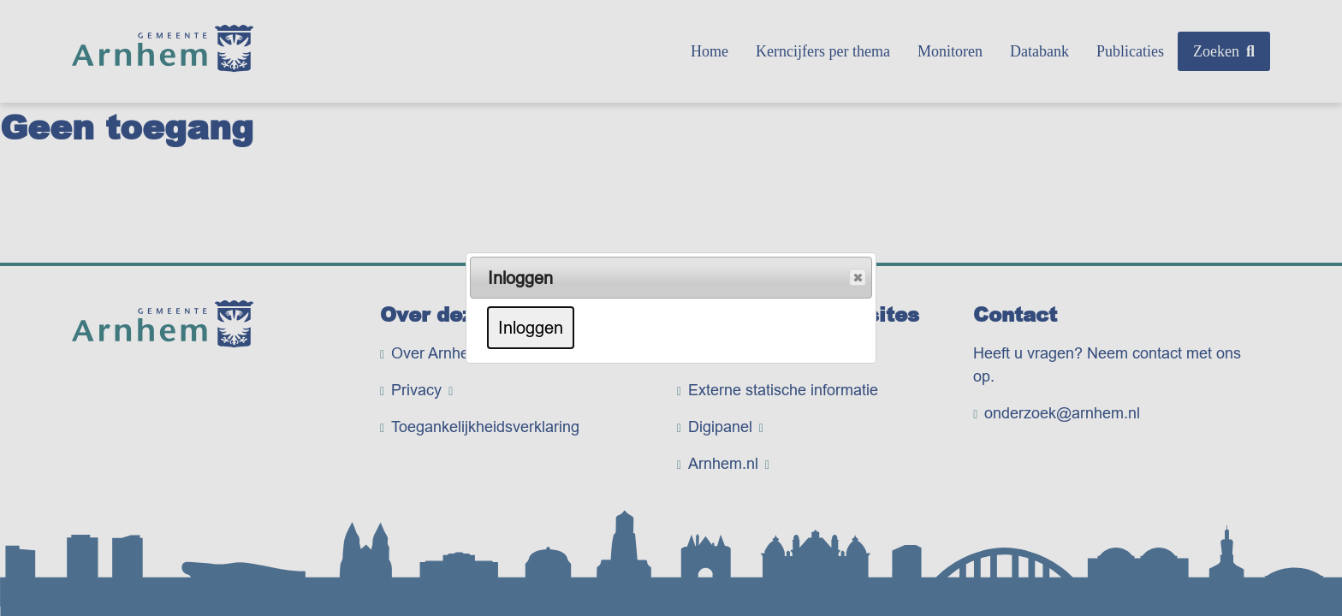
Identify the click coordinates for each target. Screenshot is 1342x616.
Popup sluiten (856, 278)
